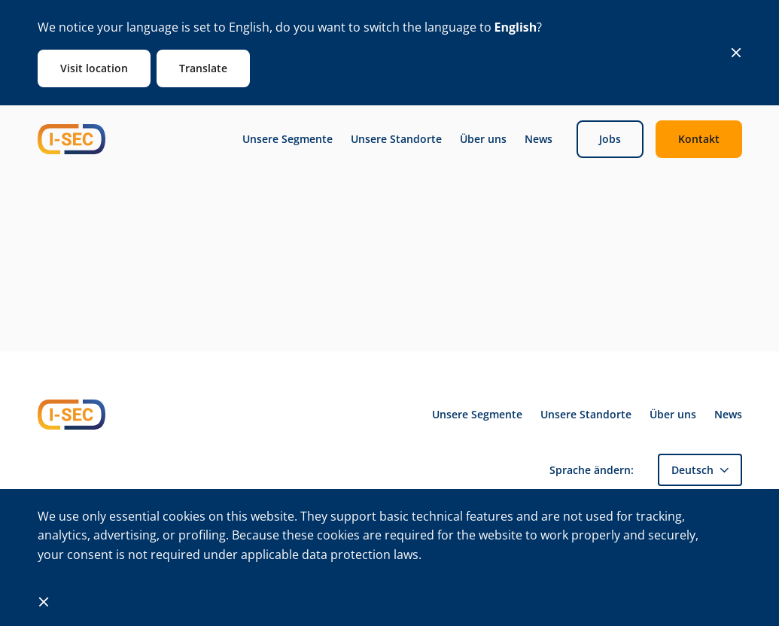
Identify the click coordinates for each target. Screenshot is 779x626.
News (538, 139)
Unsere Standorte (396, 139)
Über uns (483, 139)
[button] (700, 470)
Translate (203, 68)
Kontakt (699, 139)
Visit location (94, 68)
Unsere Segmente (287, 139)
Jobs (610, 139)
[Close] (736, 53)
